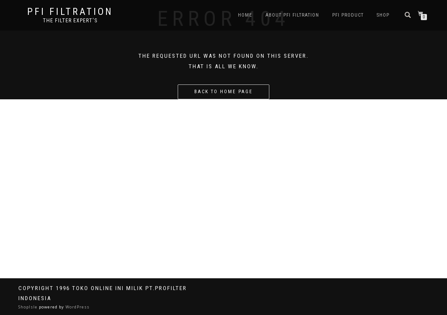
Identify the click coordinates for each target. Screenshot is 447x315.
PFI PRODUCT (348, 15)
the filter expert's (70, 21)
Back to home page (223, 91)
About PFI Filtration (292, 15)
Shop (383, 15)
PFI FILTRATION (70, 12)
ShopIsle (28, 307)
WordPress (76, 307)
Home (245, 15)
